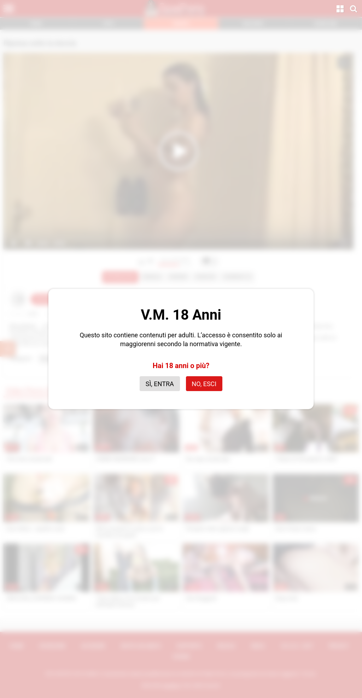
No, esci (204, 384)
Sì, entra (160, 384)
